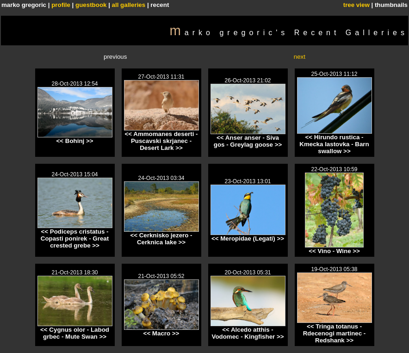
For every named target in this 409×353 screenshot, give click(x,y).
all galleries (129, 4)
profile (60, 4)
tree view (356, 4)
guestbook (90, 4)
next (299, 56)
